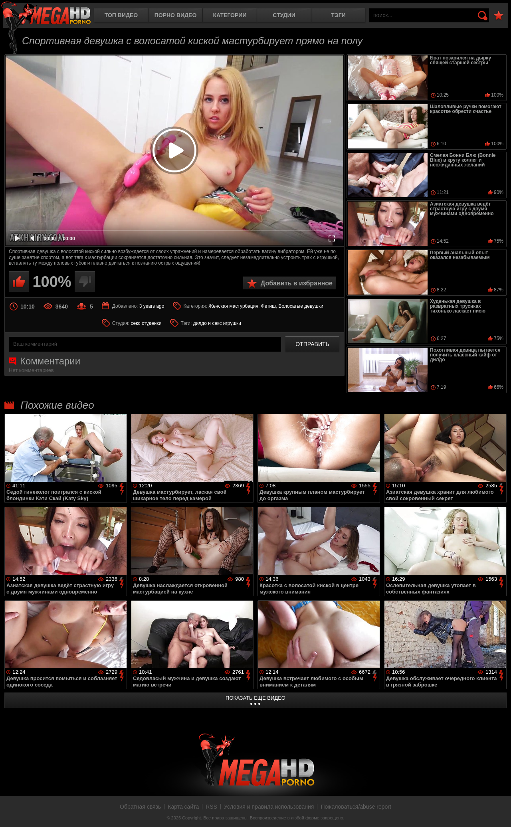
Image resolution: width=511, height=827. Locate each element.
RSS (211, 806)
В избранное (498, 15)
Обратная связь (140, 806)
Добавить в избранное (297, 283)
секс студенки (146, 323)
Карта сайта (183, 806)
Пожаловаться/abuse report (356, 806)
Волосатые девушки (300, 306)
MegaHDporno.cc (46, 13)
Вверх (499, 812)
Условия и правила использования (269, 806)
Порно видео (175, 15)
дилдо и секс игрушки (217, 323)
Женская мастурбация (233, 306)
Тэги (338, 15)
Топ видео (121, 15)
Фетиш (268, 306)
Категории (230, 15)
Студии (284, 15)
